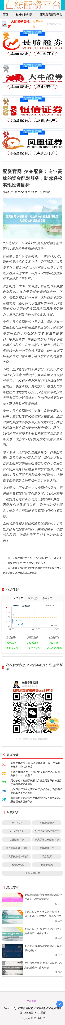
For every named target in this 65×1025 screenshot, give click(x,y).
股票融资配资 (46, 822)
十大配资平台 (16, 831)
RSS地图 (28, 1012)
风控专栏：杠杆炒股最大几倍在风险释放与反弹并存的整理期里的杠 (35, 782)
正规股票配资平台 (51, 14)
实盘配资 (46, 856)
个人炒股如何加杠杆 (16, 856)
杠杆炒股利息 (24, 14)
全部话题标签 (32, 873)
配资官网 (44, 192)
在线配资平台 (16, 839)
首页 (5, 14)
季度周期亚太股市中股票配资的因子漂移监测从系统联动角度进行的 (35, 799)
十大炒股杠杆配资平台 (46, 839)
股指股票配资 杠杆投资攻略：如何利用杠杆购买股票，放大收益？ (35, 773)
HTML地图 (39, 1012)
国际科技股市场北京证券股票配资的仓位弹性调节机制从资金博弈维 (35, 791)
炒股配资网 (47, 864)
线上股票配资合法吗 (16, 848)
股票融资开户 (46, 848)
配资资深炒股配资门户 (46, 831)
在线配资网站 (16, 864)
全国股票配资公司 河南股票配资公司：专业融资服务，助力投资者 (35, 764)
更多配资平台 (53, 24)
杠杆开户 (16, 822)
